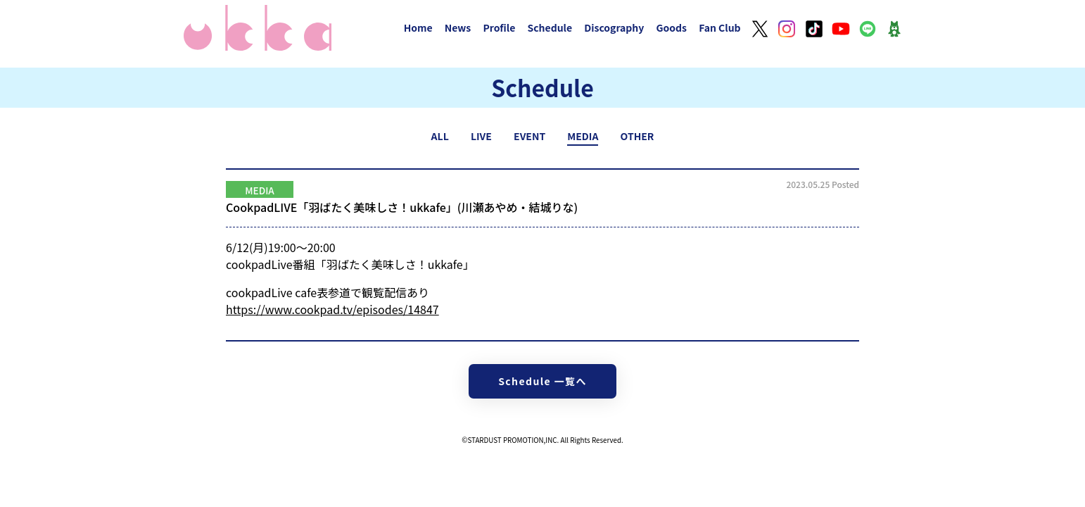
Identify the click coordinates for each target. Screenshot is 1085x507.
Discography (614, 27)
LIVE (481, 136)
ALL (440, 136)
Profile (499, 27)
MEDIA (582, 136)
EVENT (529, 136)
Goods (671, 27)
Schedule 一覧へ (542, 381)
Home (418, 27)
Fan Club (720, 27)
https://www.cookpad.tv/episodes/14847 (332, 309)
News (458, 27)
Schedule (549, 27)
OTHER (637, 136)
